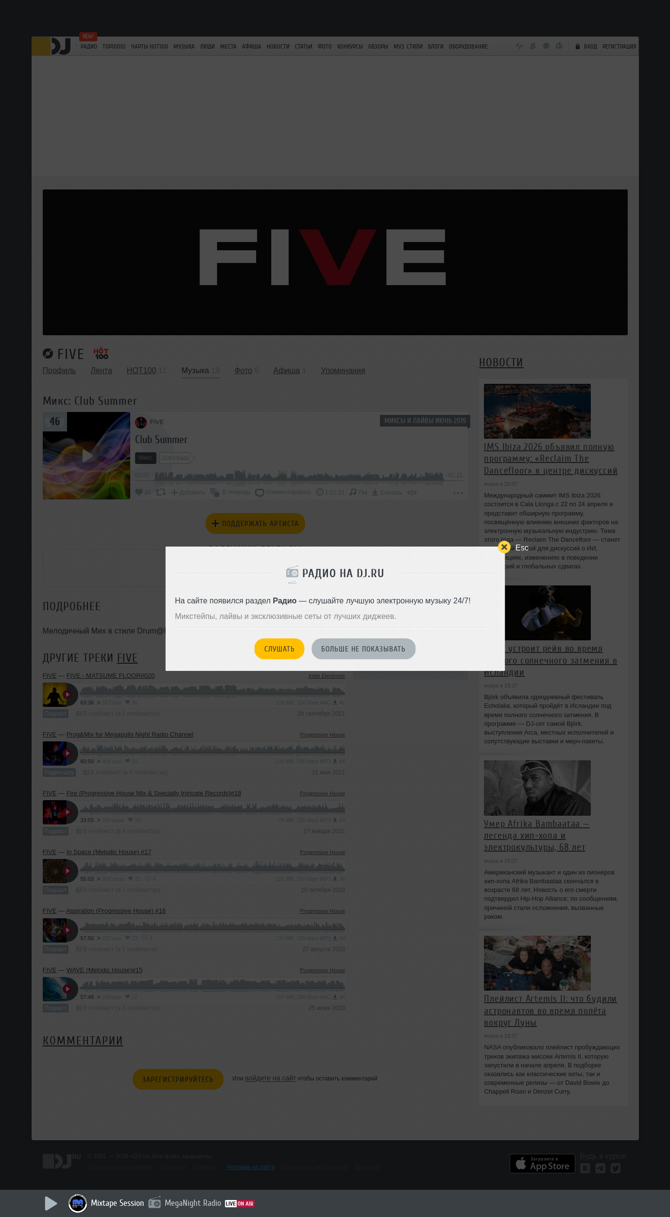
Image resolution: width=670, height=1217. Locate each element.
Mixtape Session (117, 1203)
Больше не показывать (363, 649)
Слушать (279, 649)
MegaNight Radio (193, 1203)
